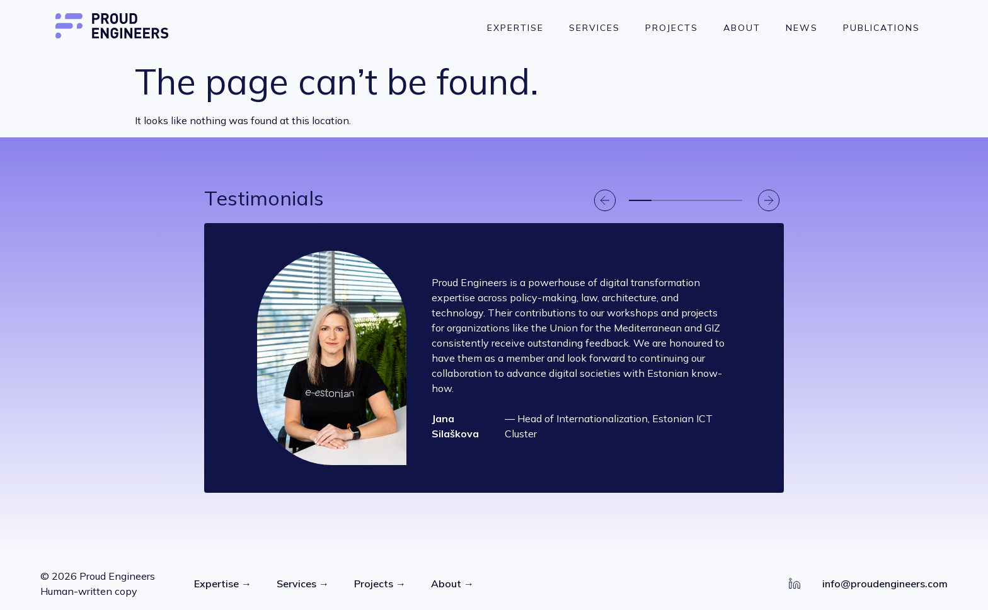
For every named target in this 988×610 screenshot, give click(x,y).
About (742, 27)
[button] (605, 200)
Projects (671, 27)
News (802, 27)
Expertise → (222, 583)
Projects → (380, 583)
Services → (303, 583)
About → (452, 583)
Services (594, 27)
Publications (881, 27)
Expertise (515, 27)
